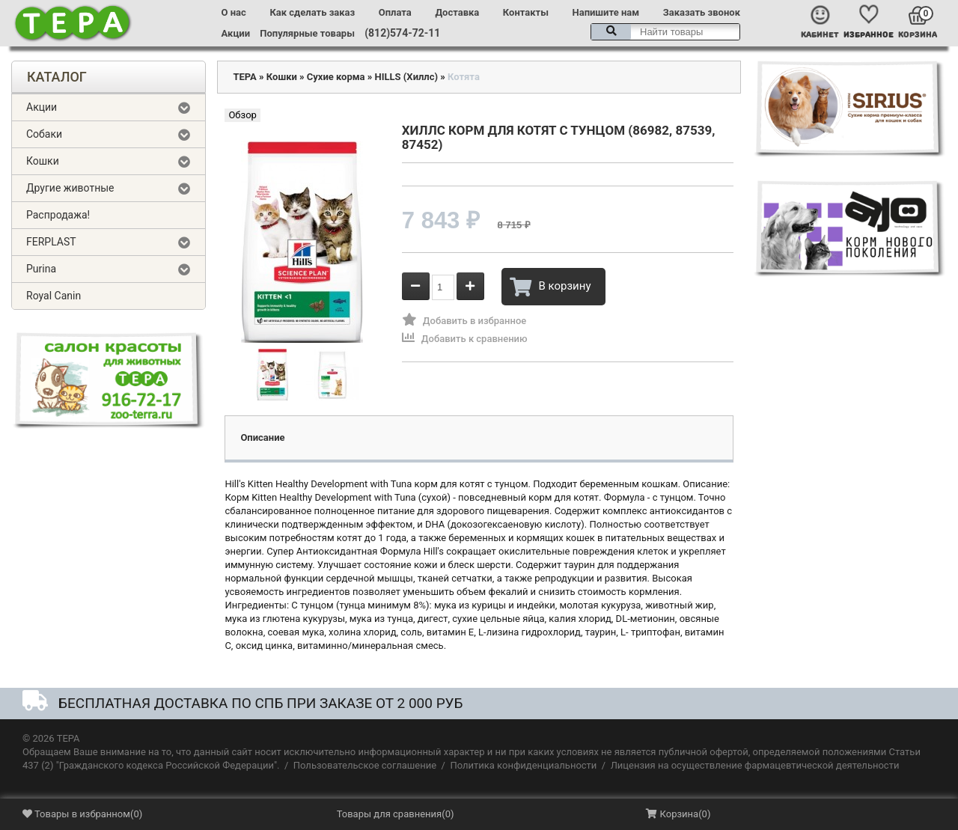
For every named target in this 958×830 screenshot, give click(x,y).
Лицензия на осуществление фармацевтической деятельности (755, 765)
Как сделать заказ (312, 12)
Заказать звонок (701, 12)
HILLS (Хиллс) (407, 76)
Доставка (457, 12)
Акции (236, 33)
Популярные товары (307, 33)
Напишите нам (606, 12)
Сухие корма (336, 76)
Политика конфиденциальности (523, 765)
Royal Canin (53, 296)
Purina (41, 269)
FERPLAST (51, 242)
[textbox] (665, 32)
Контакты (526, 12)
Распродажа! (58, 215)
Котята (464, 76)
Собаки (44, 134)
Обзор (242, 114)
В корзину (550, 286)
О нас (234, 12)
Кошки (42, 161)
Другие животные (70, 188)
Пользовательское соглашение (364, 765)
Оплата (395, 12)
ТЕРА (244, 76)
